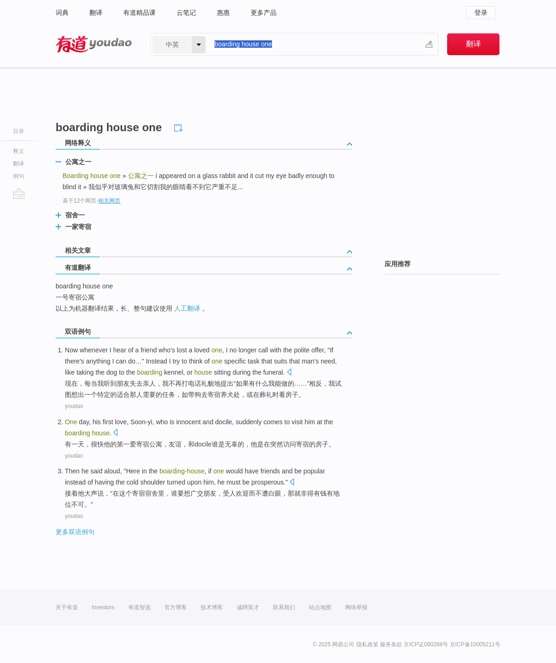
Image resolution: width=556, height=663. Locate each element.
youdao (74, 406)
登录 (480, 12)
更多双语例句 (75, 532)
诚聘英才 (248, 607)
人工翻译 (187, 308)
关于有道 (67, 607)
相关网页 (109, 201)
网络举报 (356, 607)
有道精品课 (139, 12)
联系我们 (284, 607)
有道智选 (139, 607)
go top (19, 193)
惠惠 (223, 12)
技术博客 (212, 607)
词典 (62, 12)
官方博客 (175, 607)
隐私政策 (367, 644)
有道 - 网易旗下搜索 (94, 44)
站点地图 (320, 607)
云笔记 (186, 12)
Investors (103, 607)
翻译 (95, 12)
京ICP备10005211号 (475, 644)
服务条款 (391, 644)
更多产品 (264, 12)
